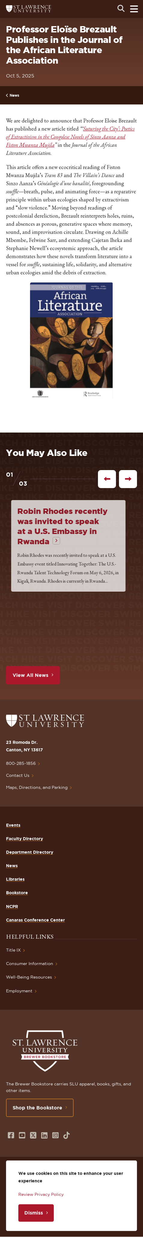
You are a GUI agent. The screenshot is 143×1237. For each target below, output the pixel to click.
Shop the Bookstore (37, 1107)
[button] (71, 341)
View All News (30, 675)
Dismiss (33, 1212)
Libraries (15, 879)
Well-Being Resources (29, 977)
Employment (19, 990)
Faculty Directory (24, 838)
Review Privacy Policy (41, 1194)
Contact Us (17, 775)
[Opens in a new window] (11, 1135)
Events (13, 825)
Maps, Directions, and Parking (37, 787)
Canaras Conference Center (35, 920)
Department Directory (29, 852)
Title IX (13, 950)
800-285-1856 (21, 763)
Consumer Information (29, 963)
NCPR (12, 906)
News (14, 95)
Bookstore (17, 892)
